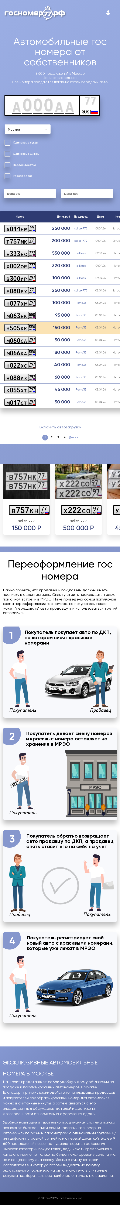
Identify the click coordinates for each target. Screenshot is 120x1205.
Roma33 (81, 302)
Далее (74, 437)
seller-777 (81, 228)
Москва (14, 129)
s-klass (81, 253)
